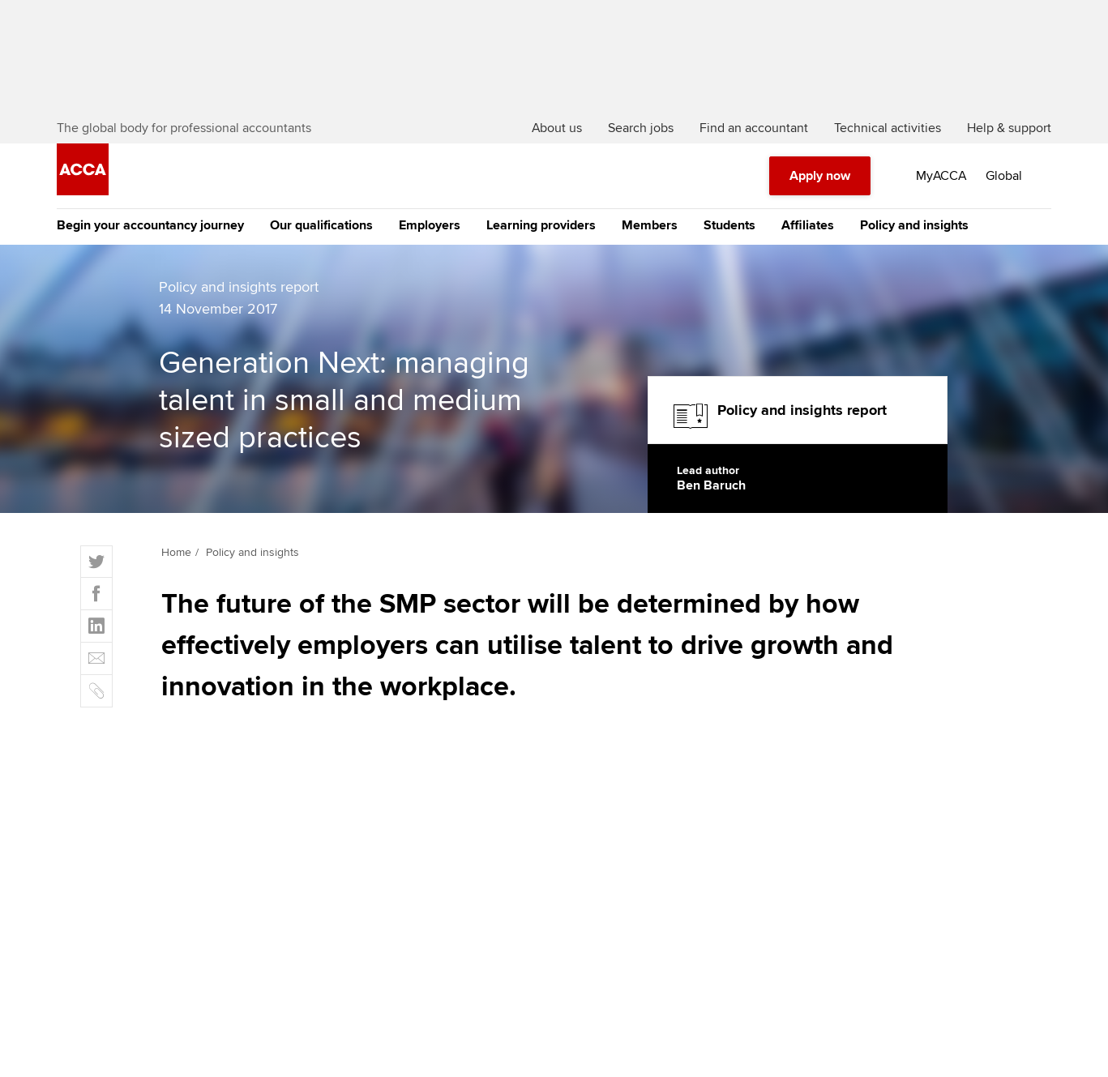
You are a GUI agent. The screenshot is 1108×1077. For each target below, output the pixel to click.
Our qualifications (321, 225)
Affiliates (807, 225)
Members (650, 225)
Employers (429, 225)
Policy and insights (914, 225)
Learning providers (541, 225)
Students (729, 225)
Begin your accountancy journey (150, 225)
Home (176, 552)
